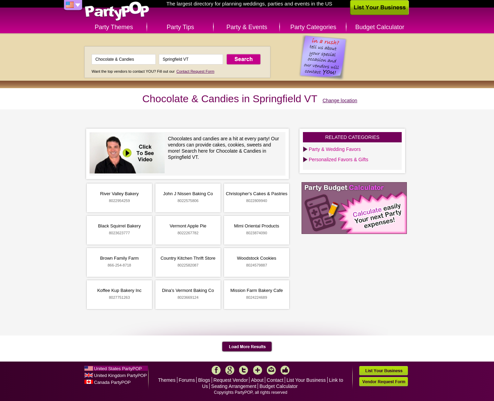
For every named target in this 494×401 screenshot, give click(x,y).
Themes (167, 380)
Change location (339, 100)
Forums (187, 380)
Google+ (229, 370)
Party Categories (313, 27)
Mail (271, 370)
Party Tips (180, 27)
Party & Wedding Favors (335, 149)
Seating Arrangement (234, 386)
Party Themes (114, 27)
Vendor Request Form (383, 382)
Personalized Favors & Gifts (338, 159)
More (257, 370)
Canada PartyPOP (112, 382)
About (257, 380)
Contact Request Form (195, 71)
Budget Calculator (379, 27)
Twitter (243, 370)
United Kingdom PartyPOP (120, 375)
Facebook (216, 370)
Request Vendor (230, 380)
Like (285, 370)
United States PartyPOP (118, 368)
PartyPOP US (117, 11)
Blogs (204, 380)
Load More (247, 347)
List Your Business (306, 380)
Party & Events (246, 27)
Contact (275, 380)
